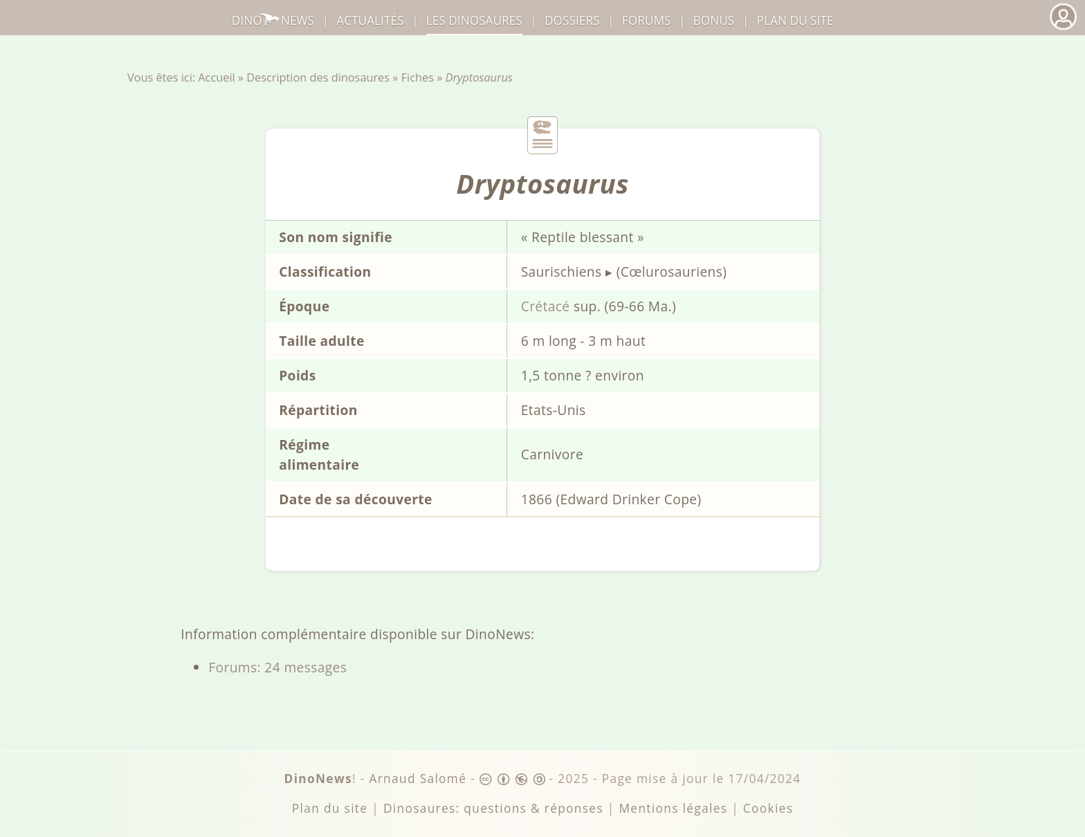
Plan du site (795, 20)
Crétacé (545, 306)
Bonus (714, 20)
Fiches (417, 77)
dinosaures (474, 20)
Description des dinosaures (318, 77)
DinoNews (273, 20)
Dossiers (572, 20)
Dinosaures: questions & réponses (493, 808)
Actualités (369, 20)
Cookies (768, 808)
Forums (646, 20)
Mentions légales (673, 808)
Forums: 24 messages (277, 667)
